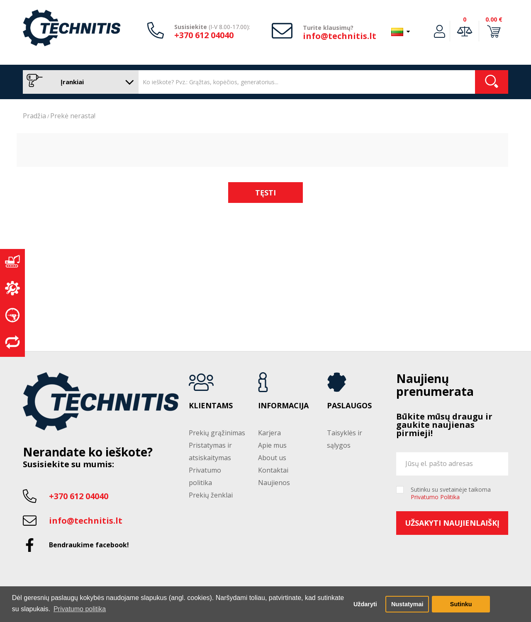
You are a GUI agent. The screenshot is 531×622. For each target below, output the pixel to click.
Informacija (283, 406)
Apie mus (272, 445)
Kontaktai (273, 470)
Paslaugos (349, 406)
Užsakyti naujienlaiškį (452, 523)
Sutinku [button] (461, 604)
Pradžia (34, 115)
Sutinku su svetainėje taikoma (451, 493)
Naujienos (274, 482)
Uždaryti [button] (365, 604)
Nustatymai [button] (407, 604)
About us (272, 457)
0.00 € (493, 19)
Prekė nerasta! (72, 115)
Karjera (269, 432)
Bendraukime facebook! (89, 544)
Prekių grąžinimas (217, 432)
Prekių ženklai (211, 495)
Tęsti (265, 193)
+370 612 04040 (204, 35)
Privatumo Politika (435, 497)
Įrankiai (78, 82)
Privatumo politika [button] (80, 608)
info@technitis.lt (339, 35)
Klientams (211, 406)
